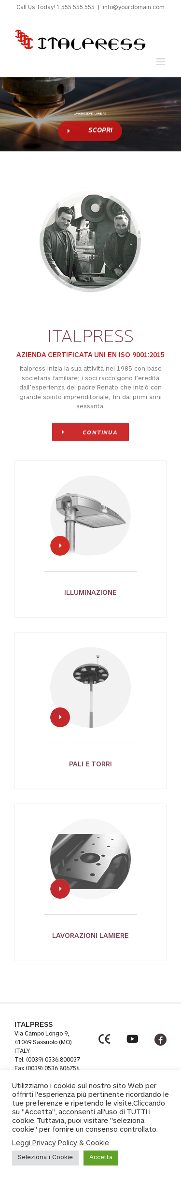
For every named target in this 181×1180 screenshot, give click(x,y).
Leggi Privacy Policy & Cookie (60, 1143)
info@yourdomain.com (134, 8)
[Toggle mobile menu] (161, 62)
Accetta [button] (100, 1158)
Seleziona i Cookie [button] (45, 1158)
